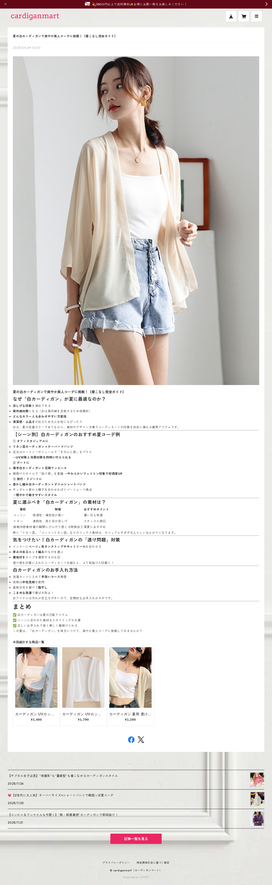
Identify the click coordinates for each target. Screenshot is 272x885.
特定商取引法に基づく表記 (153, 862)
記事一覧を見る (136, 839)
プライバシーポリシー (116, 862)
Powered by (136, 877)
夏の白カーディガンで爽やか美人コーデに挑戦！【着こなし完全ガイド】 (65, 36)
